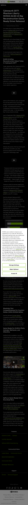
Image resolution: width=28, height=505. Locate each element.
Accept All (14, 273)
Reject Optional (14, 269)
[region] (14, 252)
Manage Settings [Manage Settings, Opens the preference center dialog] (14, 265)
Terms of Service (19, 255)
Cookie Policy (19, 248)
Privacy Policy (10, 259)
